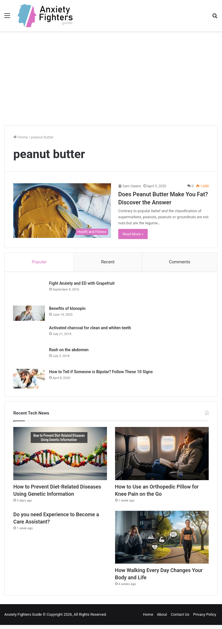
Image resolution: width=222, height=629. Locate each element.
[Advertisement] (111, 80)
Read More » (133, 234)
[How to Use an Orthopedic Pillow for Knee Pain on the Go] (162, 454)
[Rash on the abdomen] (29, 356)
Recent (107, 261)
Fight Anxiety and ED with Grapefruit (82, 283)
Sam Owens (132, 186)
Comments (179, 261)
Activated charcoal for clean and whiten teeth (90, 328)
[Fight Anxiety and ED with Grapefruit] (29, 291)
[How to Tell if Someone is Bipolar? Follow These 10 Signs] (29, 379)
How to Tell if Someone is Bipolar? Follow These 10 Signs (101, 372)
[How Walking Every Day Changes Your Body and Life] (162, 539)
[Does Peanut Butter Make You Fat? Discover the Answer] (62, 210)
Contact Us (180, 618)
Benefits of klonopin (67, 308)
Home (20, 137)
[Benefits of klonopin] (29, 313)
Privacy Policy (204, 618)
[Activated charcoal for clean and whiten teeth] (29, 334)
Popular (39, 261)
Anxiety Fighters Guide (23, 618)
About (162, 618)
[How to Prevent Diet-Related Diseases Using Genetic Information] (60, 454)
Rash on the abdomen (69, 350)
